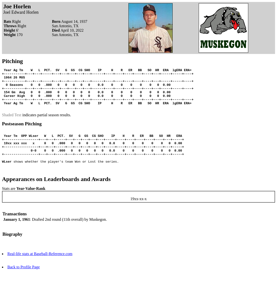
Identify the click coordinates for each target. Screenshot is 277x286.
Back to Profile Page (23, 282)
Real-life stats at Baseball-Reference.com (39, 268)
